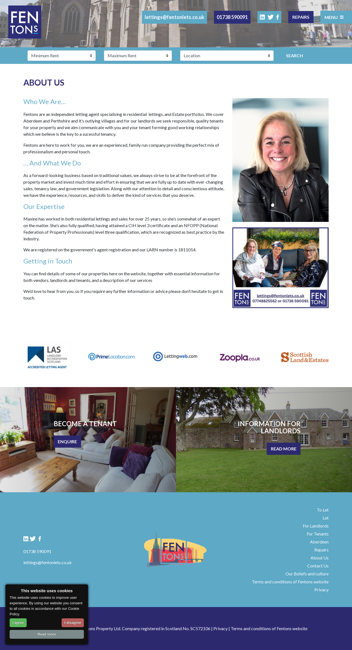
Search (294, 55)
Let (326, 517)
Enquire (67, 441)
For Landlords (316, 525)
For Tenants (318, 533)
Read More (283, 448)
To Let (323, 509)
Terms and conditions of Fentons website (290, 581)
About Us (319, 557)
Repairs (300, 17)
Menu (334, 17)
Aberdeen (319, 541)
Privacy (321, 589)
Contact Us (318, 565)
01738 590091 (232, 17)
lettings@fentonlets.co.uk (174, 17)
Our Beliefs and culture (307, 573)
